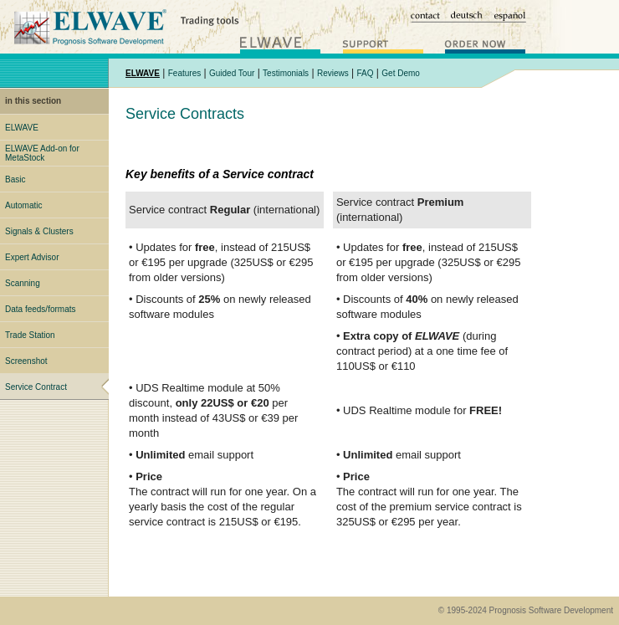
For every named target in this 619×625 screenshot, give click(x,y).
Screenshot (26, 361)
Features (184, 73)
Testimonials (286, 73)
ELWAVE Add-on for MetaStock (42, 153)
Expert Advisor (32, 257)
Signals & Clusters (39, 231)
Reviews (333, 73)
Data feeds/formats (40, 309)
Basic (15, 179)
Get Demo (400, 73)
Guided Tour (231, 73)
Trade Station (30, 335)
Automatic (23, 205)
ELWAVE (21, 127)
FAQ (365, 73)
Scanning (22, 283)
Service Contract (36, 387)
